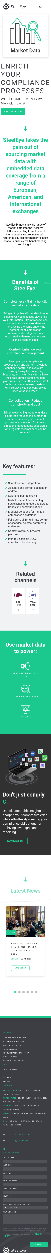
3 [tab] (23, 992)
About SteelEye (10, 1070)
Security (7, 1077)
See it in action (12, 111)
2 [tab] (19, 992)
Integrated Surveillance (15, 1041)
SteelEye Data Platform (14, 1037)
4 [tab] (27, 992)
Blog (12, 932)
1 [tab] (15, 992)
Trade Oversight (11, 1049)
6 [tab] (35, 992)
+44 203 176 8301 (26, 1134)
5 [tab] (31, 992)
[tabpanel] (25, 941)
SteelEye (14, 959)
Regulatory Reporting (13, 1060)
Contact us (15, 841)
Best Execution (10, 1057)
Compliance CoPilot (12, 1045)
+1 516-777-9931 (25, 1141)
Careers (6, 1081)
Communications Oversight (16, 1053)
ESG (4, 1073)
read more (20, 968)
